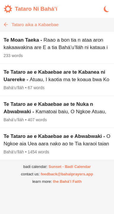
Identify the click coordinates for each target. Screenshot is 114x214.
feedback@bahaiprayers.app (67, 174)
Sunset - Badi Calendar (69, 166)
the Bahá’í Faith (67, 181)
